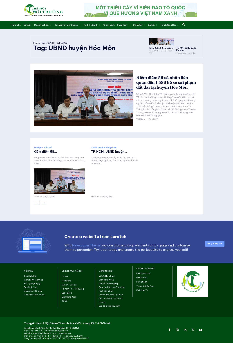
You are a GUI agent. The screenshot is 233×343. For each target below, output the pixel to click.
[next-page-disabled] (44, 203)
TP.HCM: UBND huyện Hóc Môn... (186, 49)
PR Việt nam (142, 282)
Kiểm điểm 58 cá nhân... (161, 48)
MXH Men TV (142, 290)
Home (36, 43)
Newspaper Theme (86, 245)
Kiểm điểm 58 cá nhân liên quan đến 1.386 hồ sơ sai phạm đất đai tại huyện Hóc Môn (166, 82)
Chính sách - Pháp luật (104, 147)
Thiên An (140, 119)
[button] (184, 25)
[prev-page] (37, 203)
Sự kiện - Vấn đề (43, 147)
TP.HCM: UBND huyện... (109, 151)
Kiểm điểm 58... (45, 151)
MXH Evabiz (141, 277)
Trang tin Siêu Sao (145, 286)
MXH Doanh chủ (143, 273)
